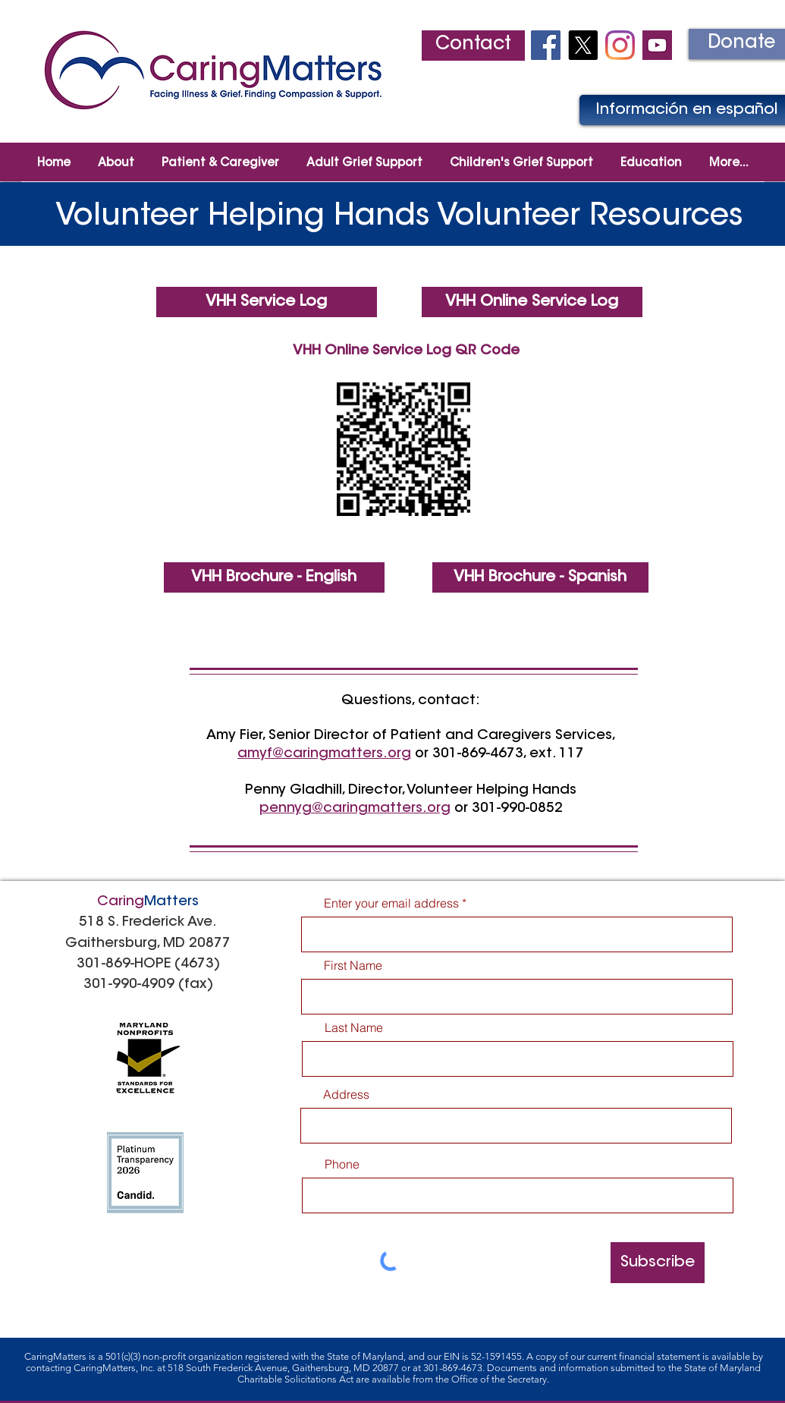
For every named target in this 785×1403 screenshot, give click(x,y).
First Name (353, 965)
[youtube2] (657, 45)
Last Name (354, 1027)
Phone (342, 1164)
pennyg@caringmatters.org (355, 809)
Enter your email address (391, 903)
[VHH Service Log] (266, 302)
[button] (220, 156)
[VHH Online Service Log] (532, 302)
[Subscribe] (658, 1262)
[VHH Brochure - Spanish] (540, 577)
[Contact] (473, 45)
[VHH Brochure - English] (274, 577)
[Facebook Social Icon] (545, 45)
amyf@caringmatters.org (324, 754)
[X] (583, 45)
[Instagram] (620, 45)
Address (346, 1094)
